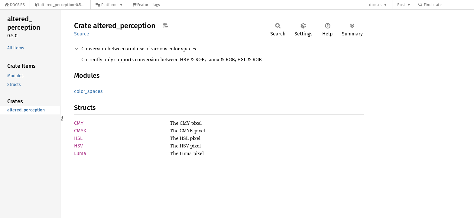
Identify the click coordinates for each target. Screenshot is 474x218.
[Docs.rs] (15, 4)
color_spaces (88, 91)
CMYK (80, 131)
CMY (78, 123)
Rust (401, 4)
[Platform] (109, 4)
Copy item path (165, 25)
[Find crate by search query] (448, 4)
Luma (80, 153)
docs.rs (375, 4)
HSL (78, 138)
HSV (78, 146)
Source (81, 34)
